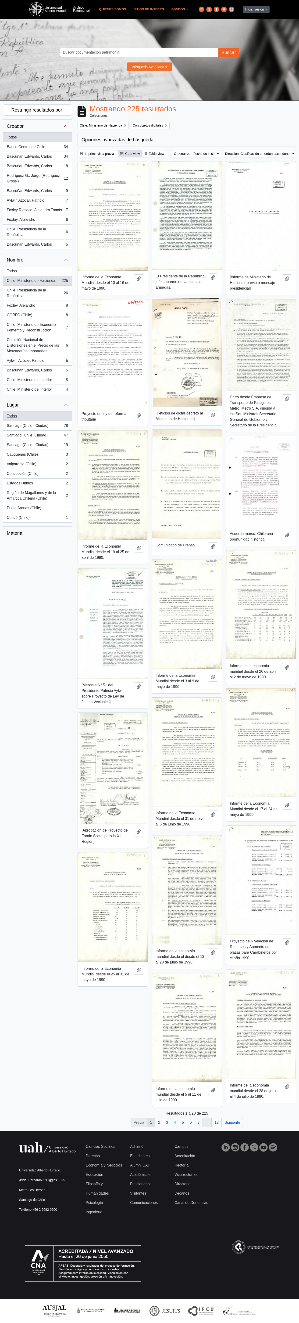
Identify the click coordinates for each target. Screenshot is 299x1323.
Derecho (93, 1156)
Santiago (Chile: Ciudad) (37, 436)
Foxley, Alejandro (37, 220)
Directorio (182, 1184)
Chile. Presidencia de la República (37, 232)
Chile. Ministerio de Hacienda (37, 281)
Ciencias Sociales (100, 1147)
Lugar (13, 404)
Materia (14, 533)
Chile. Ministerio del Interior (37, 381)
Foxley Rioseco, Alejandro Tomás (37, 211)
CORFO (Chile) (37, 316)
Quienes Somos (112, 9)
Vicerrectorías (185, 1175)
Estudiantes (140, 1156)
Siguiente (232, 1122)
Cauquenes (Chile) (37, 455)
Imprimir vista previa (97, 154)
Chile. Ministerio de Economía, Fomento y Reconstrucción (37, 327)
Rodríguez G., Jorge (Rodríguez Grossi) (37, 178)
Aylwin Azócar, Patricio (37, 201)
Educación (94, 1175)
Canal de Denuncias (191, 1203)
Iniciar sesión (255, 9)
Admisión (138, 1147)
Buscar (228, 52)
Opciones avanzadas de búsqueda (117, 139)
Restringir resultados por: (37, 110)
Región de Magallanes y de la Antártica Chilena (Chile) (37, 495)
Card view (130, 154)
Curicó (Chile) (37, 518)
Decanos (181, 1193)
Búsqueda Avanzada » (149, 67)
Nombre (15, 259)
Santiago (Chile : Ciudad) (37, 426)
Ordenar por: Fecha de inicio (195, 154)
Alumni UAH (140, 1165)
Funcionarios (141, 1184)
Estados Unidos (37, 484)
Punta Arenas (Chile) (37, 509)
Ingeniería (94, 1212)
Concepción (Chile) (37, 474)
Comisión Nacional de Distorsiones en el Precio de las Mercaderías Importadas (37, 345)
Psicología (94, 1203)
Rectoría (181, 1165)
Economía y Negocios (104, 1165)
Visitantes (138, 1193)
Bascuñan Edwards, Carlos (37, 157)
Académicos (140, 1175)
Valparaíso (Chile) (37, 465)
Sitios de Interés (149, 9)
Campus (181, 1147)
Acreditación (184, 1156)
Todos (12, 137)
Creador (15, 126)
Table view (154, 154)
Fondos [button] (178, 9)
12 (216, 1122)
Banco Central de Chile (37, 148)
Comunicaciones (144, 1203)
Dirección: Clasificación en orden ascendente (258, 154)
